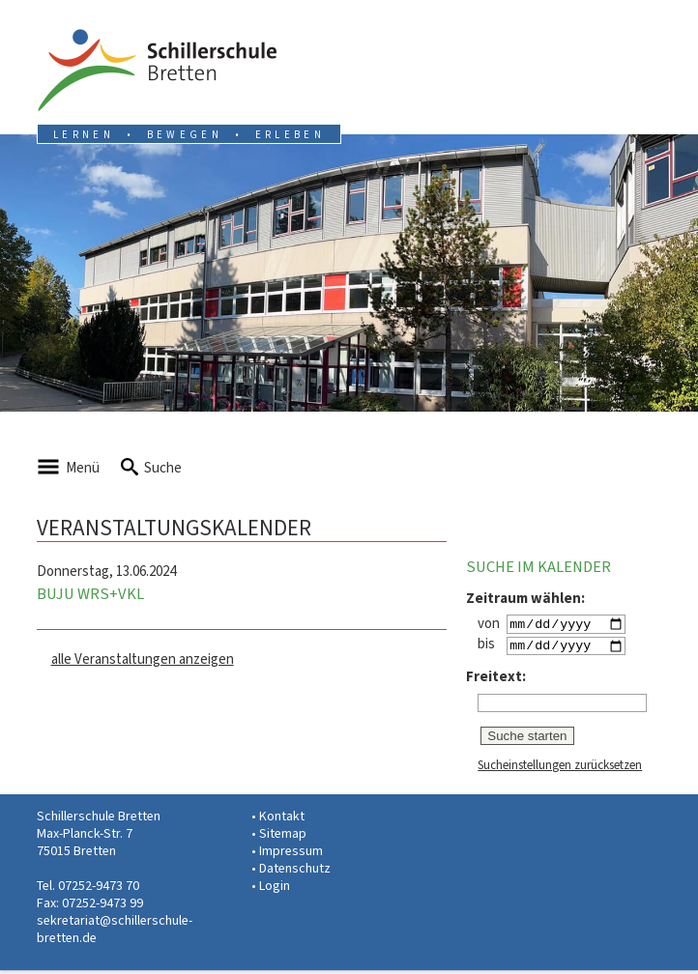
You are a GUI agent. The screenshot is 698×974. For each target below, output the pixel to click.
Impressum (291, 854)
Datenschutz (295, 872)
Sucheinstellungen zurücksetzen (560, 768)
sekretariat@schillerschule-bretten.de (114, 933)
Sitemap (282, 837)
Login (274, 889)
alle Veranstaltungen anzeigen (142, 659)
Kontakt (282, 820)
